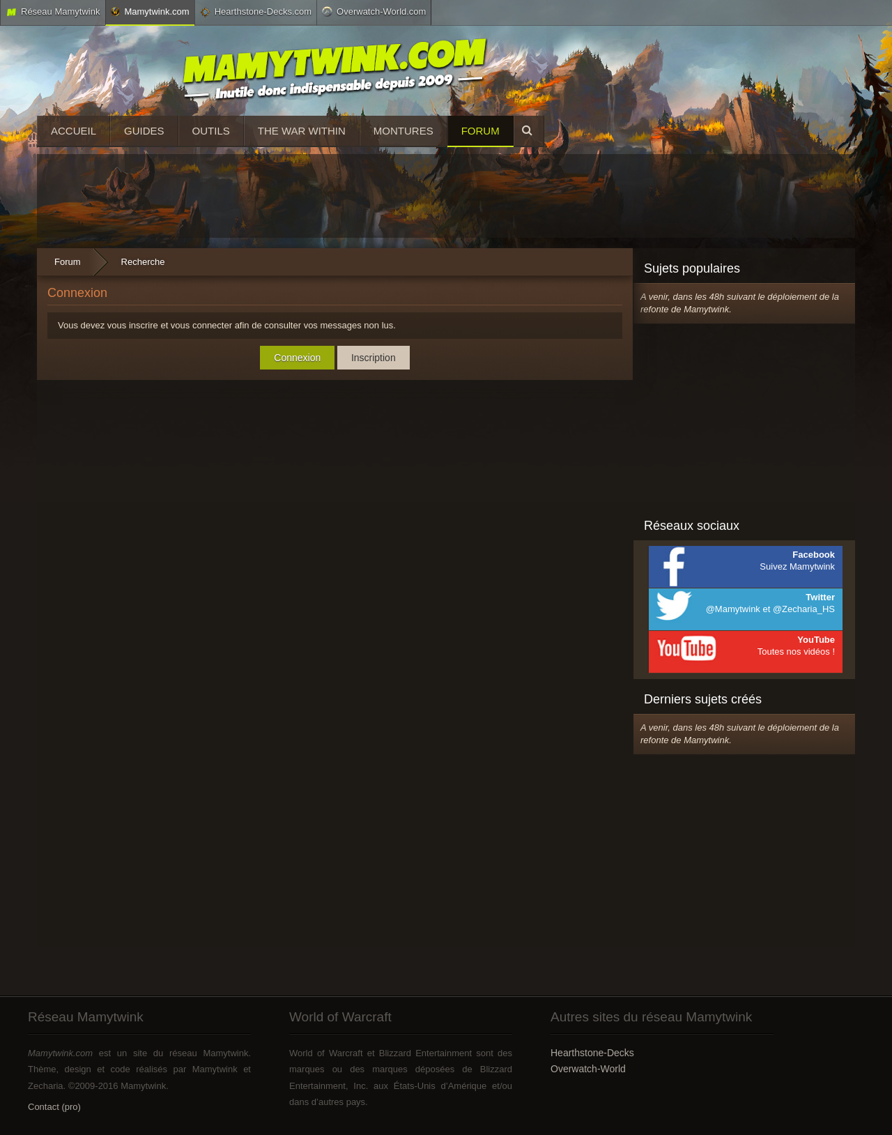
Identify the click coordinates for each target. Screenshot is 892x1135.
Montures (403, 131)
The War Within (302, 131)
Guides (144, 131)
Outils (211, 131)
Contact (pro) (54, 1107)
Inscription (373, 357)
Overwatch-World (588, 1068)
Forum (480, 131)
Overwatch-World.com (374, 11)
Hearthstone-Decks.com (256, 11)
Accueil (73, 131)
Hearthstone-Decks (592, 1052)
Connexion (297, 357)
